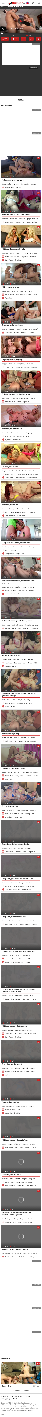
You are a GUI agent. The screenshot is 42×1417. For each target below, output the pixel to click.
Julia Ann (8, 1075)
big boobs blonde (20, 1030)
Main (2, 6)
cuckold (19, 329)
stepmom (18, 1253)
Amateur (25, 590)
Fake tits (13, 256)
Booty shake (31, 852)
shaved (15, 921)
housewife (35, 329)
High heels (26, 999)
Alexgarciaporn (9, 553)
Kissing (27, 814)
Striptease (18, 852)
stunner (31, 1106)
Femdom (8, 1109)
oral (35, 471)
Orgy (11, 924)
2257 (15, 1399)
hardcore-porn (7, 547)
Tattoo (35, 294)
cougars (22, 883)
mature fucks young (9, 184)
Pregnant (17, 222)
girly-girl (25, 1068)
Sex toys (35, 776)
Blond (7, 256)
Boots (7, 999)
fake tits (11, 471)
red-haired (23, 509)
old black (26, 772)
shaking (5, 848)
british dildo (34, 772)
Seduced (8, 402)
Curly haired (8, 741)
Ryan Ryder (28, 962)
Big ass (33, 1071)
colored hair (11, 810)
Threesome (33, 256)
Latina (32, 886)
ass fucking (6, 1219)
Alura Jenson (18, 260)
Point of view (9, 1147)
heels (26, 996)
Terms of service (17, 1396)
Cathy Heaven (9, 962)
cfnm (18, 1106)
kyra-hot (5, 433)
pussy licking (21, 364)
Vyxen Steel (8, 298)
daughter (35, 1253)
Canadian (29, 294)
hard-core (14, 883)
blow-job (12, 364)
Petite (19, 1222)
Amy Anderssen (26, 889)
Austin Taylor (9, 477)
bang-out (15, 291)
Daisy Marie (16, 889)
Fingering (34, 367)
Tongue (7, 367)
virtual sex (26, 1144)
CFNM (14, 1109)
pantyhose (6, 883)
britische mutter (7, 738)
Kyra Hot (8, 440)
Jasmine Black (21, 1185)
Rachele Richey (16, 440)
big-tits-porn (30, 433)
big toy (12, 996)
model (30, 291)
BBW (11, 814)
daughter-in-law (24, 398)
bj (10, 921)
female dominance (8, 1106)
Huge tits (20, 1071)
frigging (5, 364)
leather (5, 996)
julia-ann (17, 1068)
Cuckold (31, 332)
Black (7, 776)
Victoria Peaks (18, 817)
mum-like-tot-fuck (16, 955)
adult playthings (17, 700)
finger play (23, 1219)
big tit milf (20, 253)
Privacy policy (5, 1399)
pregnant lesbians (32, 219)
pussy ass (27, 1253)
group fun (6, 587)
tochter (24, 738)
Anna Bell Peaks (10, 516)
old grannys (31, 738)
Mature (7, 187)
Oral (6, 924)
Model (12, 294)
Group (29, 222)
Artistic (19, 436)
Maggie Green (20, 553)
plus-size (22, 219)
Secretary (18, 999)
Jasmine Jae (19, 962)
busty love (6, 398)
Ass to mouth (9, 852)
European (8, 436)
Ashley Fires (9, 1113)
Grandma (33, 741)
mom (33, 398)
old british (18, 772)
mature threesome (17, 625)
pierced (15, 509)
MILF (18, 256)
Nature (7, 1182)
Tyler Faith (8, 889)
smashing (27, 329)
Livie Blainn (8, 817)
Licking (24, 474)
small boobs (31, 921)
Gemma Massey (10, 1185)
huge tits (28, 253)
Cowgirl (21, 924)
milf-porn (13, 433)
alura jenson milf (8, 1030)
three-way (16, 659)
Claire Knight (9, 779)
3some (5, 329)
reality (35, 253)
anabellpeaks (7, 509)
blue (4, 810)
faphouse (33, 810)
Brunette (26, 367)
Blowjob (31, 590)
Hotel (7, 294)
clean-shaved (7, 659)
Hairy (23, 222)
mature (17, 738)
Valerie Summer (10, 706)
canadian (23, 291)
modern (33, 184)
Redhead (18, 512)
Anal (19, 590)
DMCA (28, 1396)
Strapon (16, 814)
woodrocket (6, 291)
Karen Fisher (9, 260)
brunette (30, 364)
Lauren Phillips (21, 516)
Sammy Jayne (31, 1185)
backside (28, 471)
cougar (12, 253)
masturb (5, 219)
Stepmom (19, 187)
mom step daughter (23, 184)
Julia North (8, 594)
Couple (22, 294)
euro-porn (16, 547)
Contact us (4, 1396)
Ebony (17, 776)
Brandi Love (17, 1113)
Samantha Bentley (10, 666)
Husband (16, 332)
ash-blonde (20, 471)
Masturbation (9, 222)
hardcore (18, 587)
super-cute (14, 398)
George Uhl (17, 594)
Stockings (21, 886)
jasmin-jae (27, 955)
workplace (19, 996)
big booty (31, 587)
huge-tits (5, 1068)
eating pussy (32, 509)
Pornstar (26, 1033)
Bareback (31, 1182)
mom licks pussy (8, 1253)
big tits (5, 471)
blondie (30, 659)
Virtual (22, 1147)
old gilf (10, 772)
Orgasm (13, 474)
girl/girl (24, 659)
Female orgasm (27, 1222)
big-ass (32, 1068)
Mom (12, 187)
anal (25, 587)
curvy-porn (21, 433)
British (24, 663)
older (4, 772)
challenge (13, 848)
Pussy (7, 474)
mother (33, 1144)
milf (12, 587)
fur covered (13, 219)
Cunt (13, 367)
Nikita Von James (31, 477)
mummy (5, 253)
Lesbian (35, 474)
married (11, 329)
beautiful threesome (32, 625)
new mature (6, 625)
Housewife (24, 332)
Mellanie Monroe (20, 477)
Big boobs (35, 222)
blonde (5, 921)
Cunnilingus (34, 628)
